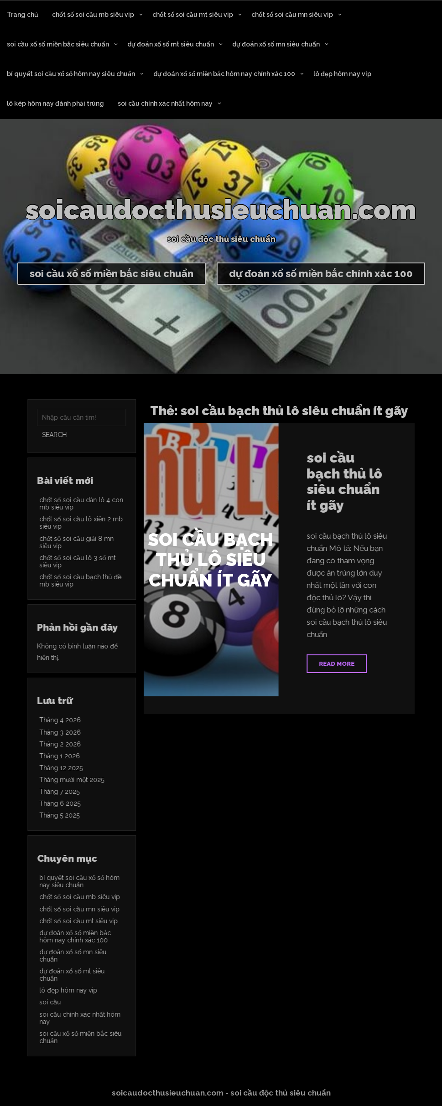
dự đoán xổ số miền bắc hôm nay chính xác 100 (224, 73)
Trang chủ (22, 14)
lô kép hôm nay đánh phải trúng (55, 103)
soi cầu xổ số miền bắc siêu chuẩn (58, 44)
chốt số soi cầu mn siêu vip (292, 14)
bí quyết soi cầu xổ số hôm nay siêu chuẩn (71, 73)
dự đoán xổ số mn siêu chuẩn (276, 44)
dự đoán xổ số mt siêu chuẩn (170, 44)
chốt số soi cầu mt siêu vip (192, 14)
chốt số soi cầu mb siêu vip (93, 14)
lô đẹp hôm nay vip (342, 73)
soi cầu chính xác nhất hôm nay (165, 103)
